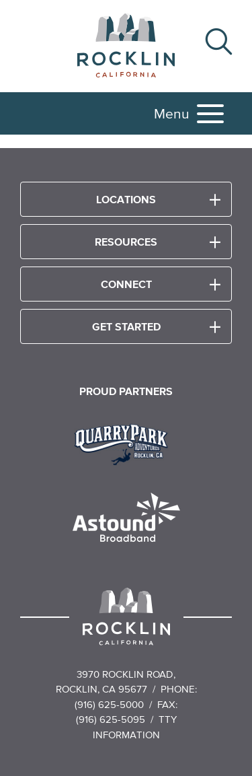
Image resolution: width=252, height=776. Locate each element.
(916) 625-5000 (109, 704)
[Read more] (126, 443)
